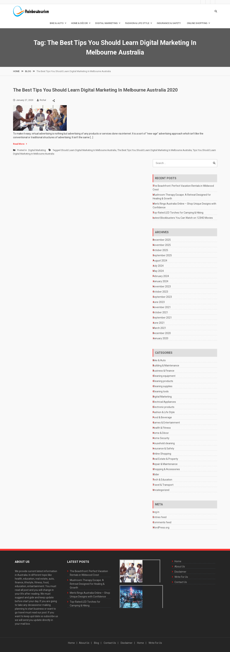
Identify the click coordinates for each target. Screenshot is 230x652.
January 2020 (160, 338)
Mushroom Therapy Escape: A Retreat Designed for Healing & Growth (87, 584)
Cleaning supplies (162, 386)
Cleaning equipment (164, 375)
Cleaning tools (161, 391)
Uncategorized (161, 490)
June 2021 (159, 322)
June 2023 (159, 302)
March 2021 (159, 328)
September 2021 (162, 317)
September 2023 (162, 296)
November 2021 (162, 307)
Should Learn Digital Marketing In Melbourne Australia (88, 150)
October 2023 (160, 291)
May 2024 (158, 270)
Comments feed (162, 522)
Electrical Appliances (164, 401)
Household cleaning (164, 443)
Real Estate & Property (165, 458)
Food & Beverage (162, 417)
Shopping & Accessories (166, 469)
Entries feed (159, 517)
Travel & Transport (163, 484)
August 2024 (160, 260)
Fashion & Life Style (137, 23)
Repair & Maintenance (165, 464)
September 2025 (162, 255)
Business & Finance (163, 370)
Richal (43, 100)
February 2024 (161, 276)
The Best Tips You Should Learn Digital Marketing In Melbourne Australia (154, 150)
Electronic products (163, 407)
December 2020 (162, 333)
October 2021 (160, 312)
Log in (156, 512)
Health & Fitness (162, 427)
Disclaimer (205, 2)
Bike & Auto (57, 23)
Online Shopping (197, 23)
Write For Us (210, 2)
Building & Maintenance (166, 365)
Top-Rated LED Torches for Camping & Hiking (178, 212)
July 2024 (158, 265)
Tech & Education (162, 479)
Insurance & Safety (169, 23)
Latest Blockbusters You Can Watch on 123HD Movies (183, 217)
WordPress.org (161, 527)
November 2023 (162, 286)
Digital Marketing (106, 23)
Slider (156, 474)
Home (195, 2)
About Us (200, 2)
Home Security (161, 438)
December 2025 (162, 239)
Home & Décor (79, 23)
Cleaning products (163, 381)
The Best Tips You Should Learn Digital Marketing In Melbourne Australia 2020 (95, 90)
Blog (96, 642)
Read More (19, 144)
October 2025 (160, 250)
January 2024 (160, 281)
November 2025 (162, 245)
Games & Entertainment (166, 422)
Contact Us (214, 2)
